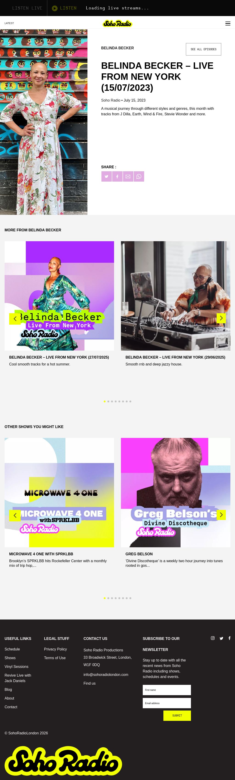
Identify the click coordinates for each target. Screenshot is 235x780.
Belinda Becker (117, 48)
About (9, 698)
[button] (221, 318)
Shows (10, 658)
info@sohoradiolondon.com (106, 675)
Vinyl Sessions (16, 667)
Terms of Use (55, 658)
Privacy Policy (55, 649)
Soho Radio (111, 100)
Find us (89, 683)
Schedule (12, 649)
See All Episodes (203, 49)
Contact (11, 707)
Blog (8, 689)
